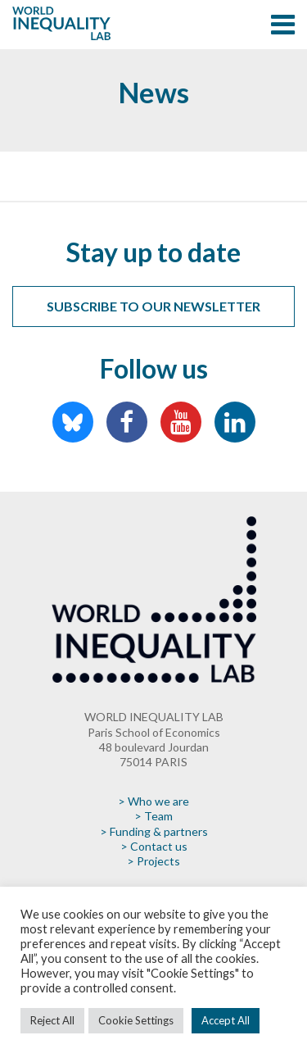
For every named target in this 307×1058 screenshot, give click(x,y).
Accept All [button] (225, 1020)
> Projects (153, 861)
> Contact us (153, 846)
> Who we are (153, 801)
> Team (153, 816)
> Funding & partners (154, 831)
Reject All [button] (52, 1020)
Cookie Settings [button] (136, 1020)
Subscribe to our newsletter (153, 306)
